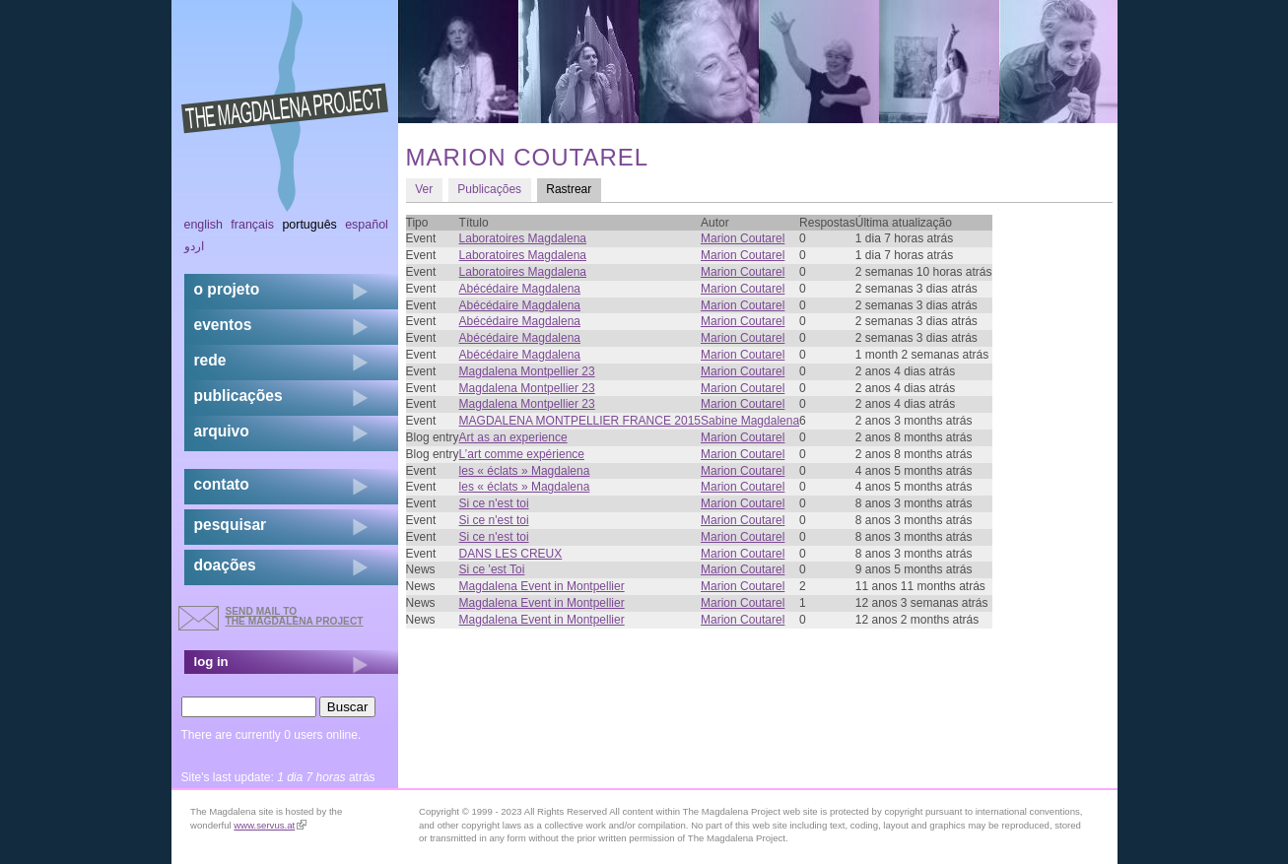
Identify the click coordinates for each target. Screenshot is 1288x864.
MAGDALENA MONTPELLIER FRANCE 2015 (580, 421)
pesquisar (230, 524)
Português (309, 225)
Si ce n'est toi (494, 503)
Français (252, 225)
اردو (194, 246)
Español (366, 225)
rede (210, 360)
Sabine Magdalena (750, 421)
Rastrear (573, 188)
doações (225, 565)
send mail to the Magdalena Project (295, 616)
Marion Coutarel (742, 238)
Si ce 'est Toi (492, 569)
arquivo (221, 431)
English (204, 225)
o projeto (227, 289)
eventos (223, 324)
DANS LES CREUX (511, 554)
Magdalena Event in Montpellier (542, 586)
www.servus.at (270, 825)
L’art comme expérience (521, 454)
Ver (424, 189)
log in (211, 661)
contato (221, 484)
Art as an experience (513, 437)
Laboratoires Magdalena (522, 238)
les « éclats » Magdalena (524, 471)
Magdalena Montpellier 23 (527, 371)
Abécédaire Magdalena (519, 289)
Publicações (489, 189)
